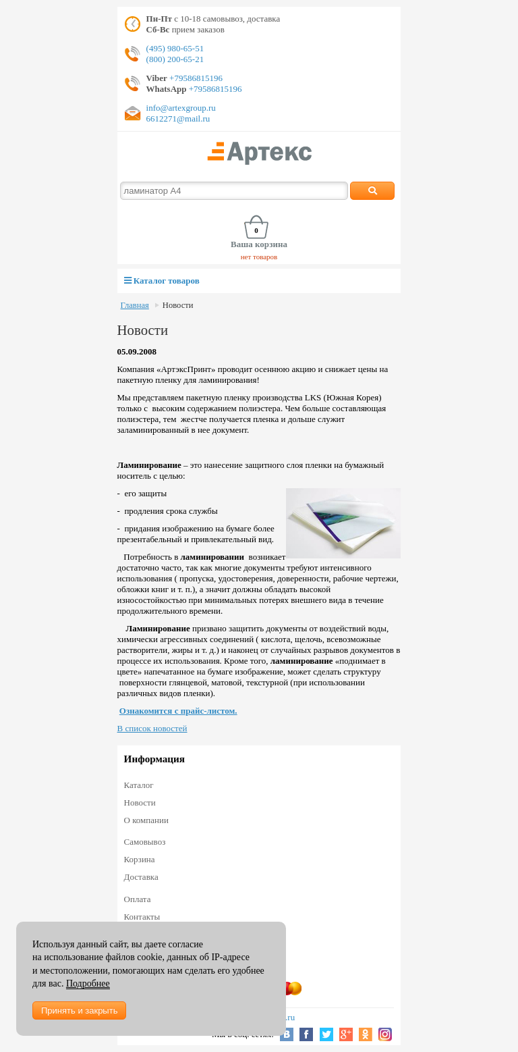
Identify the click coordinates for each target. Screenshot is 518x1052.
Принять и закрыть (79, 1010)
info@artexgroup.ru (181, 108)
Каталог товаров (162, 280)
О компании (146, 820)
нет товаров (259, 257)
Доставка (141, 877)
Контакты (142, 917)
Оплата (137, 899)
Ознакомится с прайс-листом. (178, 711)
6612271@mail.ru (178, 118)
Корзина (139, 859)
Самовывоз (145, 842)
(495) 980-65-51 (175, 48)
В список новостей (152, 728)
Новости (178, 305)
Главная (135, 305)
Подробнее (88, 983)
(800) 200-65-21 (175, 59)
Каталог (139, 785)
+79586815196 (195, 78)
